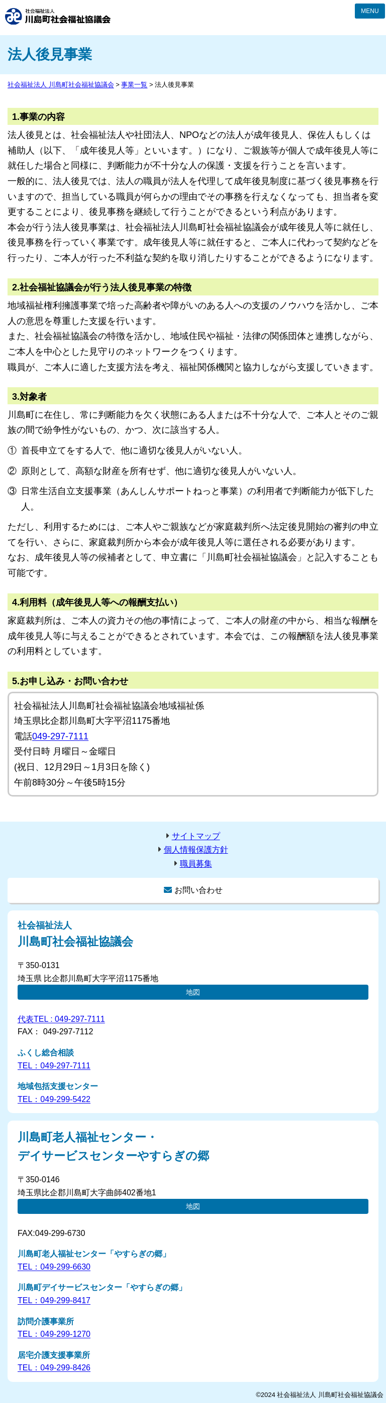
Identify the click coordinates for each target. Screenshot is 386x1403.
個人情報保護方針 (196, 849)
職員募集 (196, 863)
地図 (193, 992)
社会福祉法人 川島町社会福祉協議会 (58, 16)
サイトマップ (196, 836)
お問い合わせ (198, 890)
